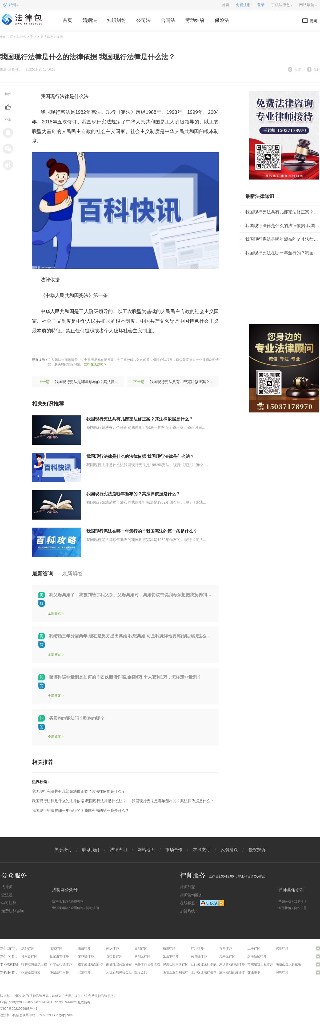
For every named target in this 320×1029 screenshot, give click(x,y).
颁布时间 (119, 346)
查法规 (7, 895)
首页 (225, 5)
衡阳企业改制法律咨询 (179, 972)
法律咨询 (36, 996)
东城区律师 (86, 956)
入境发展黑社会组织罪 (122, 972)
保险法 (222, 20)
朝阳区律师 (142, 956)
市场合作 (173, 849)
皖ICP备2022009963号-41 (18, 1009)
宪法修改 (46, 37)
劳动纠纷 (195, 20)
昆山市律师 (171, 956)
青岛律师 (225, 948)
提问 (313, 21)
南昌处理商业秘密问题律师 (125, 964)
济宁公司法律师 (61, 964)
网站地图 (146, 849)
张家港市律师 (59, 956)
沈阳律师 (282, 948)
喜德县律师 (114, 956)
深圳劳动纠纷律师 (232, 964)
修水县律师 (29, 956)
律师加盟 (187, 887)
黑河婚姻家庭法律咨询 (235, 972)
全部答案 (54, 613)
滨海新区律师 (257, 956)
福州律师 (169, 948)
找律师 (7, 887)
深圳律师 (282, 972)
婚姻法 (89, 20)
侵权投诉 (257, 849)
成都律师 (27, 948)
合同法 (168, 20)
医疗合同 (140, 972)
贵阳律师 (140, 948)
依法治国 (98, 346)
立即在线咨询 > (95, 364)
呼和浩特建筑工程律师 (37, 964)
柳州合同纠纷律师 (175, 964)
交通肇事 (253, 972)
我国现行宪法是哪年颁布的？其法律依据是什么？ (96, 382)
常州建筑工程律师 (260, 964)
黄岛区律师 (199, 956)
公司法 (143, 20)
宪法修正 (77, 346)
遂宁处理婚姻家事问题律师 (97, 964)
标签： (39, 346)
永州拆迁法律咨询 (204, 972)
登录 (261, 5)
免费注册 (243, 5)
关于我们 (62, 849)
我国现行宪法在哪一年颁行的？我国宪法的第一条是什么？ (141, 531)
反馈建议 (229, 849)
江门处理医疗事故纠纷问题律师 (213, 964)
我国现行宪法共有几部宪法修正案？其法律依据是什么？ (196, 382)
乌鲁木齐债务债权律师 (150, 964)
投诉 (317, 69)
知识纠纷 (116, 20)
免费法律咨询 (12, 911)
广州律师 (197, 948)
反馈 (297, 69)
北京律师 (56, 948)
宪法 (33, 37)
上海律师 (253, 948)
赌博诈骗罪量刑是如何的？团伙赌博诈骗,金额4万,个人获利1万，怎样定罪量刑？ (125, 677)
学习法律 (8, 903)
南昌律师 (84, 948)
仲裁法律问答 (59, 972)
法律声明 (118, 849)
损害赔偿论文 (31, 972)
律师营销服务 (191, 895)
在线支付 (201, 849)
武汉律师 (112, 948)
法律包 (21, 37)
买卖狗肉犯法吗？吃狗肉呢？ (77, 718)
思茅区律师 (227, 956)
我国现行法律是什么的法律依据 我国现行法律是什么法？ (140, 456)
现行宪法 (57, 346)
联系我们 (90, 849)
